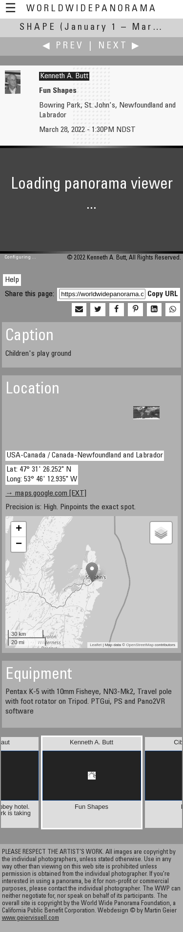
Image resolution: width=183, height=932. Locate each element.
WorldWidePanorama (91, 9)
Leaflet (96, 645)
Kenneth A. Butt (64, 76)
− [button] (19, 544)
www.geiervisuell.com (30, 918)
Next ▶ (119, 46)
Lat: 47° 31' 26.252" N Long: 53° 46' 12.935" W (41, 474)
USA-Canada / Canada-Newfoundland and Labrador (84, 455)
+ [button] (19, 529)
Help (12, 280)
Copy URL (162, 294)
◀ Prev (63, 46)
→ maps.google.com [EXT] (45, 494)
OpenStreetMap (139, 645)
